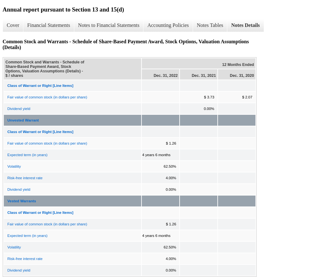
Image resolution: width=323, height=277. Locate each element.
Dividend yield (18, 109)
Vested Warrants (21, 201)
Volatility (14, 166)
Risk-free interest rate (25, 178)
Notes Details (245, 25)
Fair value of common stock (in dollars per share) (47, 97)
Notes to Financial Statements (109, 25)
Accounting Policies (168, 25)
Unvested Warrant (23, 120)
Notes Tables (210, 25)
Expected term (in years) (27, 155)
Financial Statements (48, 25)
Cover (13, 25)
